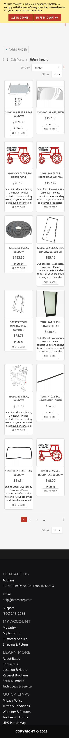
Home (4, 59)
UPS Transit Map (14, 722)
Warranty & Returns (17, 711)
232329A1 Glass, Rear (50, 112)
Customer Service (15, 638)
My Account (11, 633)
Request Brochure (15, 675)
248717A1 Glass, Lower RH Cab (50, 324)
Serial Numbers (13, 680)
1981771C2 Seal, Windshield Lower (50, 398)
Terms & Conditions (16, 705)
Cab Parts (17, 59)
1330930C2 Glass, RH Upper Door (18, 175)
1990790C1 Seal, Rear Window (18, 473)
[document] (35, 11)
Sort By (25, 67)
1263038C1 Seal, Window (19, 250)
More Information (47, 17)
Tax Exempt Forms (15, 717)
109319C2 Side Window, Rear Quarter (18, 326)
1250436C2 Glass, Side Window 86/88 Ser (50, 250)
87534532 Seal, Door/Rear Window (50, 473)
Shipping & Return (15, 644)
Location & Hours (15, 669)
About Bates (11, 658)
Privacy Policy (12, 700)
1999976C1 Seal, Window (19, 398)
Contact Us (10, 664)
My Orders (10, 627)
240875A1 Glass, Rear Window (18, 114)
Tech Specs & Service (17, 686)
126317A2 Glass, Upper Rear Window (50, 175)
